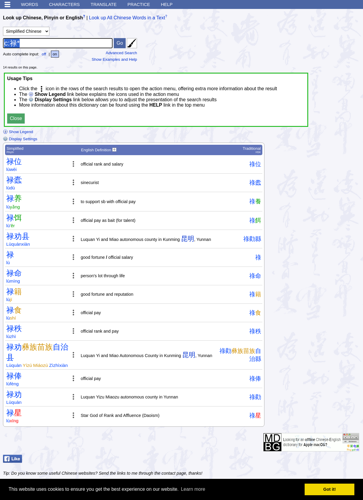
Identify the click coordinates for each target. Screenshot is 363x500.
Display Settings (20, 139)
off (44, 54)
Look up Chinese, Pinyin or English (43, 17)
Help (166, 4)
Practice (138, 4)
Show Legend (18, 132)
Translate (103, 4)
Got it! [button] (329, 489)
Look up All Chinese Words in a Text (127, 17)
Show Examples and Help (114, 59)
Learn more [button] (193, 489)
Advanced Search (121, 53)
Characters (64, 4)
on (55, 54)
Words (29, 4)
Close (16, 118)
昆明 (187, 238)
